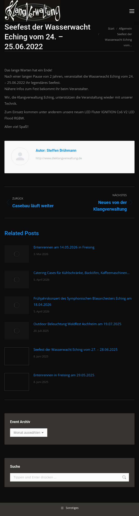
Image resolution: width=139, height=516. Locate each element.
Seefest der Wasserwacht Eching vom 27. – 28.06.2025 (75, 349)
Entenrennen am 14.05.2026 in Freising (63, 247)
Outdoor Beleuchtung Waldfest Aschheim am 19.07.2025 (77, 324)
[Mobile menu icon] (132, 11)
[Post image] (16, 254)
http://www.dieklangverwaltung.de (59, 158)
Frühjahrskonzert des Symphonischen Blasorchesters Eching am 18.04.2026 (82, 301)
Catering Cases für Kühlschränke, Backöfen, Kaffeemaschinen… (81, 272)
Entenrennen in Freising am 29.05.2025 (63, 375)
